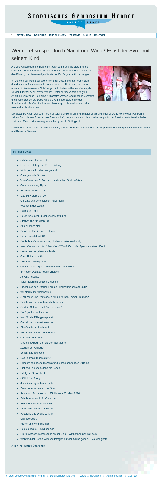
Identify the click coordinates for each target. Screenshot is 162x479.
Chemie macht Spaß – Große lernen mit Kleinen (47, 266)
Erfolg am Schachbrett (33, 373)
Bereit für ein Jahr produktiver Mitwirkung (43, 215)
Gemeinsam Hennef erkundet (37, 322)
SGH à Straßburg (30, 378)
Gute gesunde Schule (32, 175)
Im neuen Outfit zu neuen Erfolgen (39, 271)
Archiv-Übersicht (34, 446)
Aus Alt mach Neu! (30, 226)
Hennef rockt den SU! (32, 236)
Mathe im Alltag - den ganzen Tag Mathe (43, 342)
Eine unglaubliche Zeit (32, 190)
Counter (132, 475)
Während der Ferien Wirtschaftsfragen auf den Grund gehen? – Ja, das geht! (63, 439)
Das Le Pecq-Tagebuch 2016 (36, 357)
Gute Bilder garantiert (32, 256)
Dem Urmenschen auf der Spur (37, 388)
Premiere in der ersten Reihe (36, 408)
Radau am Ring (29, 210)
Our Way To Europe (31, 337)
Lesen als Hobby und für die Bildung (40, 165)
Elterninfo (24, 35)
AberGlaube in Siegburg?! (35, 327)
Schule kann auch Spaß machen (38, 398)
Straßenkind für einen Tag (34, 221)
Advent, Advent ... (30, 276)
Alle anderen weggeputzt (34, 261)
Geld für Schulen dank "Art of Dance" (41, 307)
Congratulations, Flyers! (33, 185)
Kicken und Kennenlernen (34, 423)
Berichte (40, 35)
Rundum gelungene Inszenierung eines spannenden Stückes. (55, 363)
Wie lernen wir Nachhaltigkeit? (37, 403)
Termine (75, 35)
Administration (114, 475)
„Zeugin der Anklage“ (32, 347)
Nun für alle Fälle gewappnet (36, 317)
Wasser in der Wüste (32, 205)
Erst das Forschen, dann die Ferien (40, 368)
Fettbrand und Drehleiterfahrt (36, 413)
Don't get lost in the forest (34, 312)
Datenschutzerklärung (62, 475)
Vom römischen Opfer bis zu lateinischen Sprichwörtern (51, 180)
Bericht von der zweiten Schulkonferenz (42, 302)
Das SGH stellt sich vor (33, 195)
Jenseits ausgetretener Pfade (36, 383)
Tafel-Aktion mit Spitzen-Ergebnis (39, 281)
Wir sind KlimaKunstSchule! (35, 292)
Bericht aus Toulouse (32, 352)
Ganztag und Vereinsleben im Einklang (42, 200)
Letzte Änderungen (90, 475)
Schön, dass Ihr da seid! (34, 160)
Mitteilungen (57, 35)
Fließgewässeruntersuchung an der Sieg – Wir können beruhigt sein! (58, 434)
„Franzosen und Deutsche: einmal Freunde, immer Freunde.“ (54, 297)
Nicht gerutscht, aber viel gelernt (38, 170)
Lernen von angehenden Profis (37, 251)
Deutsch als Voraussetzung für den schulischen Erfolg (50, 241)
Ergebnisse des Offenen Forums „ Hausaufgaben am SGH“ (53, 286)
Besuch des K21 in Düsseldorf (37, 428)
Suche (87, 35)
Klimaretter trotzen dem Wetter (37, 332)
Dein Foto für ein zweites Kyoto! (38, 231)
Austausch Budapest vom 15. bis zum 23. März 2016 (50, 393)
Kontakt (99, 35)
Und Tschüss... (28, 418)
